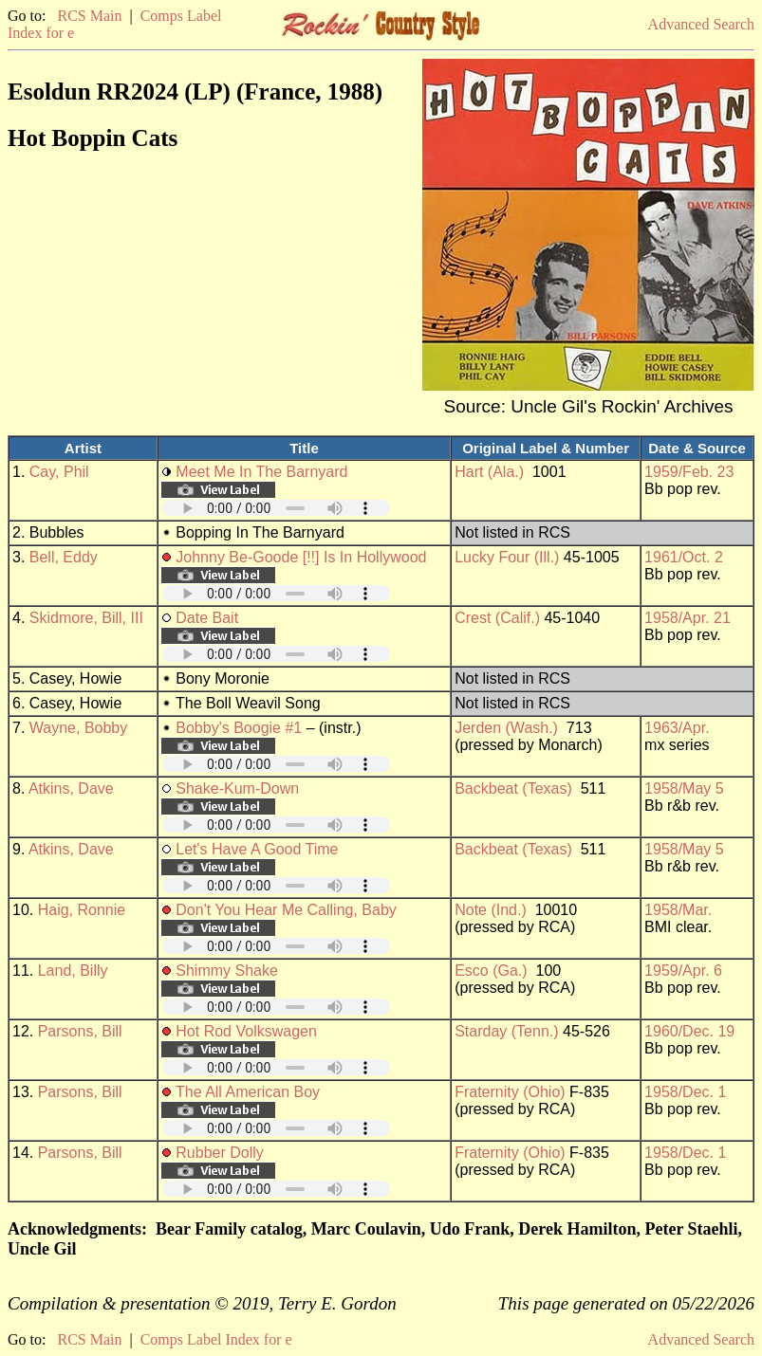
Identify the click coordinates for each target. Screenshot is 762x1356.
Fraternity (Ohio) (510, 1092)
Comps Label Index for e (216, 1339)
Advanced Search (701, 24)
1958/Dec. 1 (685, 1092)
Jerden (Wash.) (506, 728)
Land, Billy (73, 970)
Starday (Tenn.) (506, 1031)
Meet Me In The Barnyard (261, 472)
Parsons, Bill (80, 1031)
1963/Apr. (677, 728)
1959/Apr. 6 (683, 970)
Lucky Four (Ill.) (507, 557)
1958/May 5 (684, 788)
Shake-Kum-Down (237, 788)
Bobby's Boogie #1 (239, 728)
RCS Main (89, 16)
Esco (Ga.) (491, 970)
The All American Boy (248, 1092)
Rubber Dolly (219, 1153)
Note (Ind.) (491, 910)
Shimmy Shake (227, 970)
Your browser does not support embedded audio (276, 508)
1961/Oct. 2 (683, 557)
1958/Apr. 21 (687, 618)
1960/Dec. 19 (689, 1031)
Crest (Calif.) (497, 618)
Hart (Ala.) (489, 472)
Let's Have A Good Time (257, 849)
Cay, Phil (59, 472)
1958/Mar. (678, 910)
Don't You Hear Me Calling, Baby (286, 910)
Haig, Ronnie (82, 910)
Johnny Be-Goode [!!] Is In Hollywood (301, 557)
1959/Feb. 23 (689, 472)
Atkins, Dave (71, 788)
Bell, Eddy (63, 557)
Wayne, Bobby (78, 728)
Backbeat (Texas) (513, 788)
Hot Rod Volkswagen (246, 1031)
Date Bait (207, 618)
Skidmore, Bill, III (86, 618)
